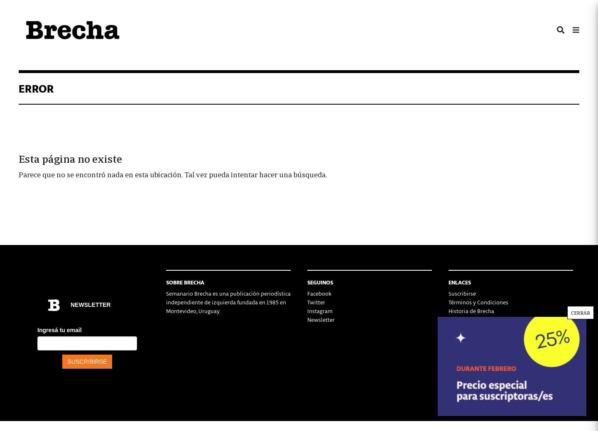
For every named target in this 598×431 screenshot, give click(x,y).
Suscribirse (462, 293)
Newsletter (321, 319)
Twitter (316, 302)
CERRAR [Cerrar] (580, 313)
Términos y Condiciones (478, 302)
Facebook (319, 293)
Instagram (320, 311)
